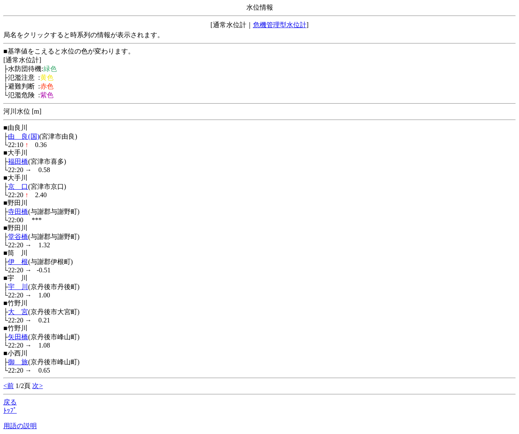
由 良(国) (23, 136)
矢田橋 (18, 336)
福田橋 (18, 161)
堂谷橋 (18, 236)
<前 (8, 385)
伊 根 (18, 261)
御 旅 (18, 361)
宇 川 (18, 286)
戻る (10, 402)
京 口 (18, 186)
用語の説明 (20, 425)
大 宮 (18, 311)
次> (37, 385)
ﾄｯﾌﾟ (10, 410)
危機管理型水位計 (280, 24)
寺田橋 (18, 211)
